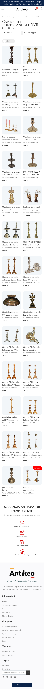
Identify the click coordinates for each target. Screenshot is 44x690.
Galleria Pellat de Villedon (11, 142)
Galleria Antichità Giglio (31, 213)
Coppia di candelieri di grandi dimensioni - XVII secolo (32, 454)
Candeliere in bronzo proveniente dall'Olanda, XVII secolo (11, 208)
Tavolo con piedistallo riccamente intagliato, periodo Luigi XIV (11, 68)
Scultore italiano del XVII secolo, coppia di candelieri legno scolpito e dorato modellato (32, 208)
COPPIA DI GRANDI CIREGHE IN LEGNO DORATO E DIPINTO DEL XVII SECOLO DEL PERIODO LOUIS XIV (32, 243)
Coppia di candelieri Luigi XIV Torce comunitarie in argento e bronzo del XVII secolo (31, 278)
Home (4, 591)
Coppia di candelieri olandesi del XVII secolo (10, 243)
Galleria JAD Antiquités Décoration (15, 107)
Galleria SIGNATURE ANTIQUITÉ (14, 493)
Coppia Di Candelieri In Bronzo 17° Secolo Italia (11, 454)
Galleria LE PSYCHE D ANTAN (13, 213)
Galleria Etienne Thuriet (31, 353)
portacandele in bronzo (8, 489)
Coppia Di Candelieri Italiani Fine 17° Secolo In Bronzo (11, 384)
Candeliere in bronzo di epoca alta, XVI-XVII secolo (32, 103)
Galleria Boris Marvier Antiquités (14, 248)
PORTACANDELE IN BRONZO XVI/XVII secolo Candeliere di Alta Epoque (31, 173)
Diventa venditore (8, 641)
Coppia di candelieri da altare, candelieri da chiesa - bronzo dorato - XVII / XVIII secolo (10, 103)
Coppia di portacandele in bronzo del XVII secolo (32, 489)
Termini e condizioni (9, 595)
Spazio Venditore (8, 645)
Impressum (6, 602)
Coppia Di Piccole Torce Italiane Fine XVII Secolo (30, 384)
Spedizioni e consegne (10, 623)
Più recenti (7, 33)
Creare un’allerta (22, 685)
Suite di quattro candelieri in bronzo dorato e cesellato (10, 138)
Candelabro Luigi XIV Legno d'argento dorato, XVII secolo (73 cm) (32, 313)
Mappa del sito (7, 605)
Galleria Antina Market (31, 458)
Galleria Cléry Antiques (10, 72)
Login (4, 630)
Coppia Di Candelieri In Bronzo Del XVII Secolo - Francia (11, 349)
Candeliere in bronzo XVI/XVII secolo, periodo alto (32, 138)
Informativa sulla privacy (11, 598)
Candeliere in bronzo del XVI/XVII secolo (11, 173)
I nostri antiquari (8, 627)
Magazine (5, 655)
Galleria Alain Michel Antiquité (13, 283)
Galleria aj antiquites (30, 142)
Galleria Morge (28, 493)
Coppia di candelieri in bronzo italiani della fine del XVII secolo (11, 278)
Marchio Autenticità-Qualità (12, 620)
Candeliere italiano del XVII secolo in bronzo (10, 419)
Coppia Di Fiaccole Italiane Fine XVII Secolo (31, 419)
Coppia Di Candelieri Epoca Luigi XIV (32, 348)
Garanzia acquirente (9, 616)
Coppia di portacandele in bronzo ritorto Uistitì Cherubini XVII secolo (32, 68)
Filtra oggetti (30, 33)
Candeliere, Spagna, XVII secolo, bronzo (10, 313)
